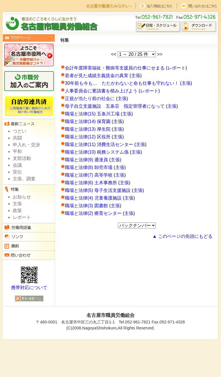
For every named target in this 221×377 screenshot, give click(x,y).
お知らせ (22, 196)
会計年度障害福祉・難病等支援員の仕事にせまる (115, 67)
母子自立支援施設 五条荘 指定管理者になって (115, 106)
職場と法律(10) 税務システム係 (97, 152)
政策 (17, 210)
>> (159, 54)
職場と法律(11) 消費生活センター (99, 144)
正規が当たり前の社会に (90, 98)
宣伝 (17, 172)
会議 (17, 165)
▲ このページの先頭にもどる (182, 236)
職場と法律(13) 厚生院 (87, 129)
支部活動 (22, 158)
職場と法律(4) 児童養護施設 (93, 198)
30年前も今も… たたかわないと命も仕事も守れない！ (122, 83)
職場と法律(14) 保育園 (87, 121)
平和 (17, 151)
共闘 (17, 137)
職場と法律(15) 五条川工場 (92, 113)
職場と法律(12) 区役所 (87, 136)
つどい (19, 131)
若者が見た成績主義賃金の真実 (96, 75)
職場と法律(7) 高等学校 (88, 175)
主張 (135, 75)
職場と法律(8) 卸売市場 (88, 167)
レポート (176, 67)
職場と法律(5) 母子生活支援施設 (98, 190)
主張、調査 (24, 178)
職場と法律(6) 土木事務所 (91, 182)
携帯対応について (29, 287)
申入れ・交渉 (26, 144)
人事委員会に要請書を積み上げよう (101, 90)
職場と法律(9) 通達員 (86, 159)
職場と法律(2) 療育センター (93, 213)
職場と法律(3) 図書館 (86, 205)
